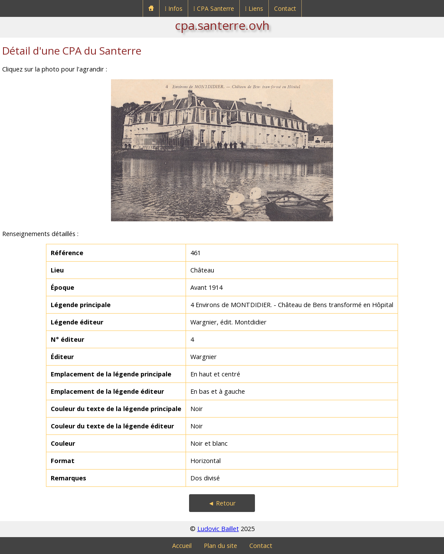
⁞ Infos (174, 8)
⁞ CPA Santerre (213, 8)
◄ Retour (222, 503)
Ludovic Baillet (218, 529)
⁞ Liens (254, 8)
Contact (285, 8)
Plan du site (220, 545)
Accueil (182, 545)
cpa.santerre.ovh (222, 25)
